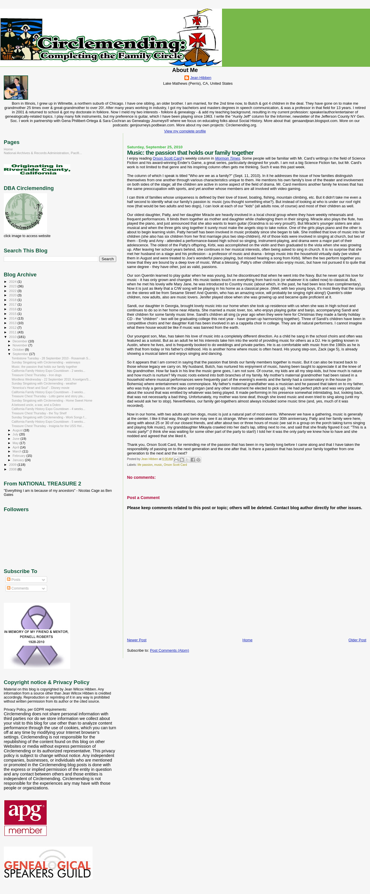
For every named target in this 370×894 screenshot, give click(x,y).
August (18, 430)
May (16, 443)
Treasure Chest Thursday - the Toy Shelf (39, 413)
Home (248, 640)
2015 (13, 313)
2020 (13, 295)
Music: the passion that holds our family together (44, 366)
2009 (13, 464)
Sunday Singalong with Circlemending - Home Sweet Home (52, 400)
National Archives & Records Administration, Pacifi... (43, 153)
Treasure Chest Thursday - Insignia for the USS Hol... (48, 426)
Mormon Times (227, 158)
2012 (13, 327)
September (21, 354)
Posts (13, 580)
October (19, 349)
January (19, 460)
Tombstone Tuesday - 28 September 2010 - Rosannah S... (51, 358)
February (20, 455)
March (18, 451)
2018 (13, 300)
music (158, 464)
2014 (13, 318)
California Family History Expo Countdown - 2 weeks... (48, 370)
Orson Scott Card (167, 158)
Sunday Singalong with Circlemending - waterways (46, 362)
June (17, 438)
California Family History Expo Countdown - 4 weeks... (48, 409)
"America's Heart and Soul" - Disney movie (40, 387)
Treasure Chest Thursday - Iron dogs (37, 375)
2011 (13, 332)
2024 (13, 281)
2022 (13, 291)
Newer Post (136, 640)
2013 (13, 323)
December (20, 341)
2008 (13, 469)
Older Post (357, 640)
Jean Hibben (200, 77)
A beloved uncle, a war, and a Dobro (36, 405)
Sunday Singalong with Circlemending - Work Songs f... (49, 417)
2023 (13, 286)
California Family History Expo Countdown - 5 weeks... (48, 421)
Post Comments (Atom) (169, 650)
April (16, 447)
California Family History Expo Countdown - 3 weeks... (48, 392)
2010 (13, 337)
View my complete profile (185, 131)
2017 (13, 304)
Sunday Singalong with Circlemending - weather (44, 383)
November (20, 345)
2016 (13, 309)
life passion (145, 464)
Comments (18, 588)
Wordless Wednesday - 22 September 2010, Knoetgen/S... (51, 379)
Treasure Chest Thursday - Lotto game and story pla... (48, 396)
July (16, 434)
